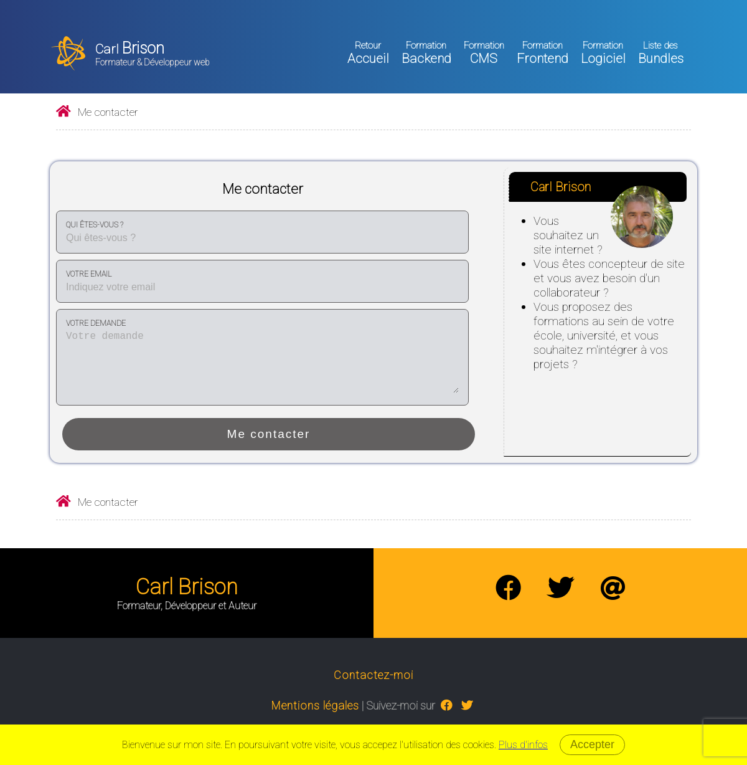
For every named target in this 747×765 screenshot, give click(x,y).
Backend (426, 53)
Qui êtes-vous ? (94, 225)
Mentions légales (315, 705)
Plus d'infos (523, 745)
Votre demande (96, 323)
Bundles (661, 53)
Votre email (88, 274)
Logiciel (603, 53)
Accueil (368, 53)
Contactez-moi (373, 675)
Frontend (542, 53)
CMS (484, 53)
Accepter (592, 744)
